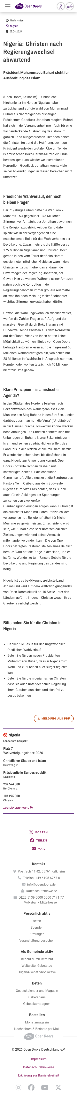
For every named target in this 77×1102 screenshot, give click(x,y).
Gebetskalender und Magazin (37, 991)
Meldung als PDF (55, 718)
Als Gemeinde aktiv (37, 951)
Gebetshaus (37, 997)
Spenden (37, 927)
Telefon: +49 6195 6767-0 (41, 878)
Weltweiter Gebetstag (37, 966)
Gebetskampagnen (37, 1004)
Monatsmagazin (37, 1022)
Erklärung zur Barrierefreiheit (38, 1075)
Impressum (38, 1059)
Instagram (18, 1087)
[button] (38, 832)
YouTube (45, 1087)
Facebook (31, 1087)
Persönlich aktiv (36, 913)
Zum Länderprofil (16, 807)
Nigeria (14, 26)
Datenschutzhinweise (41, 891)
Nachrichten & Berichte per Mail (37, 1029)
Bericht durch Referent (37, 959)
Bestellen (37, 1015)
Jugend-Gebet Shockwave (37, 972)
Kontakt (38, 864)
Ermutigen (37, 934)
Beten (37, 921)
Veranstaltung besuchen (36, 940)
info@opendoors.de (41, 884)
